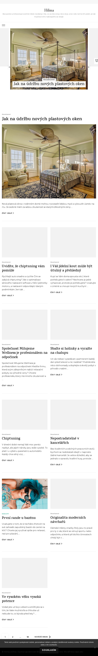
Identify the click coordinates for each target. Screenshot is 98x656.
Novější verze (43, 636)
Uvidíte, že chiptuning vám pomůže (23, 268)
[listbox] (49, 67)
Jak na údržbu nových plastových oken (49, 84)
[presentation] (9, 67)
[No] (95, 647)
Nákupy (5, 514)
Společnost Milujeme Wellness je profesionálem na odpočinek (24, 353)
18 (29, 636)
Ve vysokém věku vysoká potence (21, 599)
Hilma (49, 10)
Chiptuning (11, 438)
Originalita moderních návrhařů (68, 520)
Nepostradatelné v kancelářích (64, 441)
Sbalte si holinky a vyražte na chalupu (71, 351)
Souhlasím (49, 650)
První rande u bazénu (19, 518)
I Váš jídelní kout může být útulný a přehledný (71, 268)
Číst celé (8, 213)
